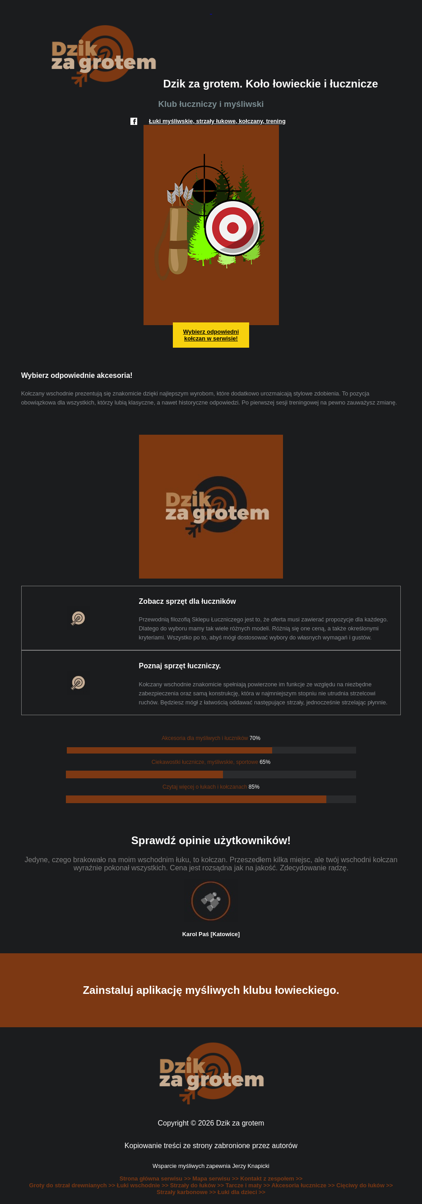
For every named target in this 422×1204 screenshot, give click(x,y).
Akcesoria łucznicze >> (304, 1185)
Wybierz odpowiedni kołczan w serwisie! (211, 335)
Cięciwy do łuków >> (364, 1185)
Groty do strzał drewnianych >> (73, 1185)
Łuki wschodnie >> (143, 1185)
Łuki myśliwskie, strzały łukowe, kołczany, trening (217, 121)
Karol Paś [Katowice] (211, 934)
